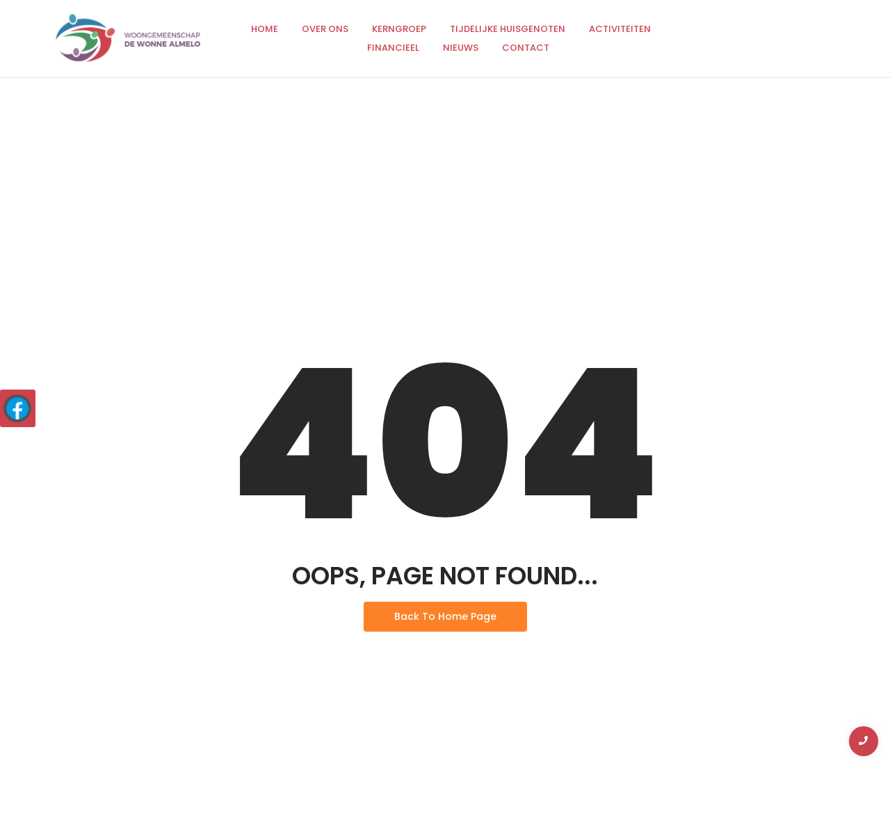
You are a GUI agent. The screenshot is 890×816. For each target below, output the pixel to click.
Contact (525, 47)
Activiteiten (620, 28)
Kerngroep (399, 28)
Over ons (325, 28)
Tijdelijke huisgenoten (507, 28)
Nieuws (460, 47)
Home (264, 28)
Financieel (393, 47)
